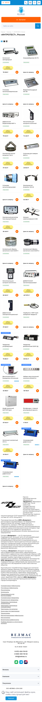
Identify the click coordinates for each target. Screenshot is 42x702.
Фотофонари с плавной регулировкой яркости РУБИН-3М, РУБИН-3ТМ (30, 410)
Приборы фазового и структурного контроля (11, 622)
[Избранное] (34, 2)
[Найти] (38, 26)
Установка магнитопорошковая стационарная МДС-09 (10, 187)
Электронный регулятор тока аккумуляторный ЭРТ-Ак (10, 218)
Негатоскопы (5, 592)
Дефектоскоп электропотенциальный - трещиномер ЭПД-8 (10, 314)
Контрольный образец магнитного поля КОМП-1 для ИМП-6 (10, 250)
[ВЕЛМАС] (21, 11)
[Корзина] (39, 2)
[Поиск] (19, 26)
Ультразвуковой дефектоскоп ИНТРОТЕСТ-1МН (8, 473)
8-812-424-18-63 (21, 651)
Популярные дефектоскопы (9, 588)
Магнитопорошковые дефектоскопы (12, 615)
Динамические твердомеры (9, 600)
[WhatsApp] (16, 662)
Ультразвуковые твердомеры (10, 598)
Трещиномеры (5, 613)
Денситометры (5, 590)
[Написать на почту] (30, 2)
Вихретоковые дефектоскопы (10, 619)
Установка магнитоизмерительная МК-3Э (10, 91)
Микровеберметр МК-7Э (31, 58)
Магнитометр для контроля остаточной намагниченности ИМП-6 (31, 123)
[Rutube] (26, 662)
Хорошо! (11, 698)
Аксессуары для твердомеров (10, 611)
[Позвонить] (26, 2)
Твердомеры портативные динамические (9, 602)
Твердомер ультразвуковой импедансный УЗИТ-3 (9, 346)
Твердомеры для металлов (9, 609)
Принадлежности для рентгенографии (7, 595)
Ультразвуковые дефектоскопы (10, 586)
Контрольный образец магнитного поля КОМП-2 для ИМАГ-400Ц (31, 250)
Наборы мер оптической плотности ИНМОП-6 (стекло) (31, 378)
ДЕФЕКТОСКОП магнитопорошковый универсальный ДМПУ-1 (30, 282)
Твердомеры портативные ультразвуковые (9, 606)
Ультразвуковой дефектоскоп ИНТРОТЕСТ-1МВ (28, 441)
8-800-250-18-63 (21, 654)
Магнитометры (5, 617)
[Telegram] (21, 662)
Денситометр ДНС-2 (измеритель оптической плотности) (10, 378)
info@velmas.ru (21, 656)
